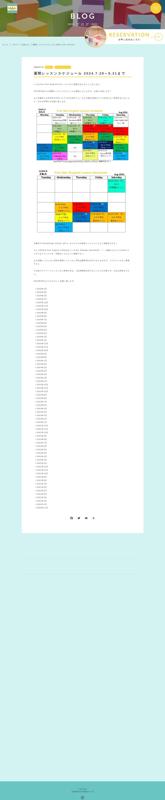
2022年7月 (42, 443)
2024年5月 (42, 368)
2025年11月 (42, 306)
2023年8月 (42, 398)
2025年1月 (42, 340)
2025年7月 (42, 320)
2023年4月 (42, 412)
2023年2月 (42, 419)
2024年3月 (42, 374)
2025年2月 (42, 337)
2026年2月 (42, 296)
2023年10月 (42, 391)
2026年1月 (42, 299)
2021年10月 (42, 474)
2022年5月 (42, 450)
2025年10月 (42, 309)
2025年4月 (42, 330)
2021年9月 (42, 477)
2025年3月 (42, 333)
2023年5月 (42, 409)
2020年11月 (42, 508)
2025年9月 (42, 313)
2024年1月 (42, 381)
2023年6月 (42, 405)
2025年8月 (42, 316)
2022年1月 (42, 463)
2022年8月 (42, 439)
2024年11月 (42, 347)
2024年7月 (42, 361)
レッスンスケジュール (62, 67)
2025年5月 (42, 327)
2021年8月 (42, 480)
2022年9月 (42, 436)
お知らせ (49, 67)
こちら (65, 254)
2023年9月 (42, 395)
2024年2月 (42, 378)
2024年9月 (42, 354)
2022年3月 (42, 456)
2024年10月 (42, 350)
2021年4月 (42, 494)
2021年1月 (42, 504)
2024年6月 (42, 364)
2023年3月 (42, 415)
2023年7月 (42, 402)
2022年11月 (42, 429)
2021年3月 (42, 498)
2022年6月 (42, 446)
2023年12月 (42, 385)
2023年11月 (42, 388)
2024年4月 (42, 371)
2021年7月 (42, 484)
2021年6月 (42, 487)
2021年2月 (42, 501)
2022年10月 (42, 433)
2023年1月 (42, 422)
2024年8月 (42, 357)
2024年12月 (42, 344)
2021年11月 (42, 470)
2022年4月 (42, 453)
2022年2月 (42, 460)
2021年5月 (42, 491)
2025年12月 (42, 303)
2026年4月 (42, 289)
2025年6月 (42, 323)
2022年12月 (42, 426)
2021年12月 (42, 467)
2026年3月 (42, 292)
